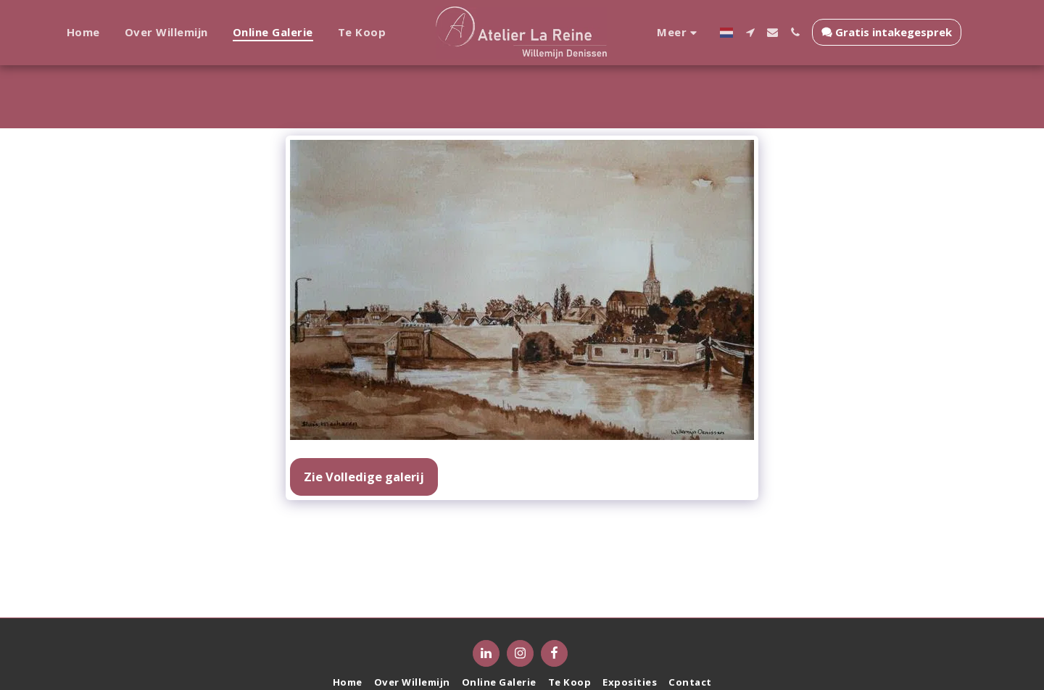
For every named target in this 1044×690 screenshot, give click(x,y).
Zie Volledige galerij (364, 476)
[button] (744, 32)
